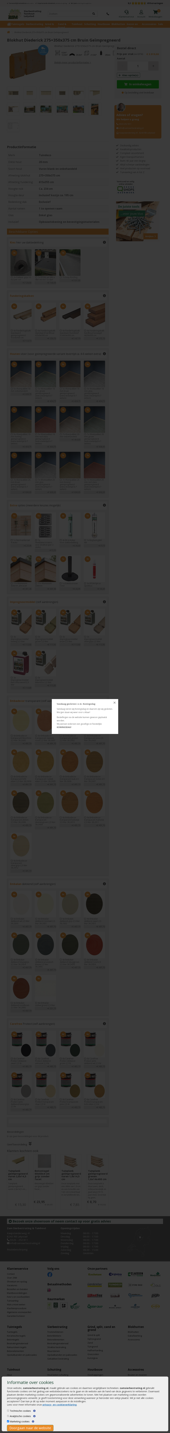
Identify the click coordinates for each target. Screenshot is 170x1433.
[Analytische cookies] (8, 1416)
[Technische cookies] (8, 1411)
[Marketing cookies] (8, 1421)
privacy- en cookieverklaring (59, 1404)
